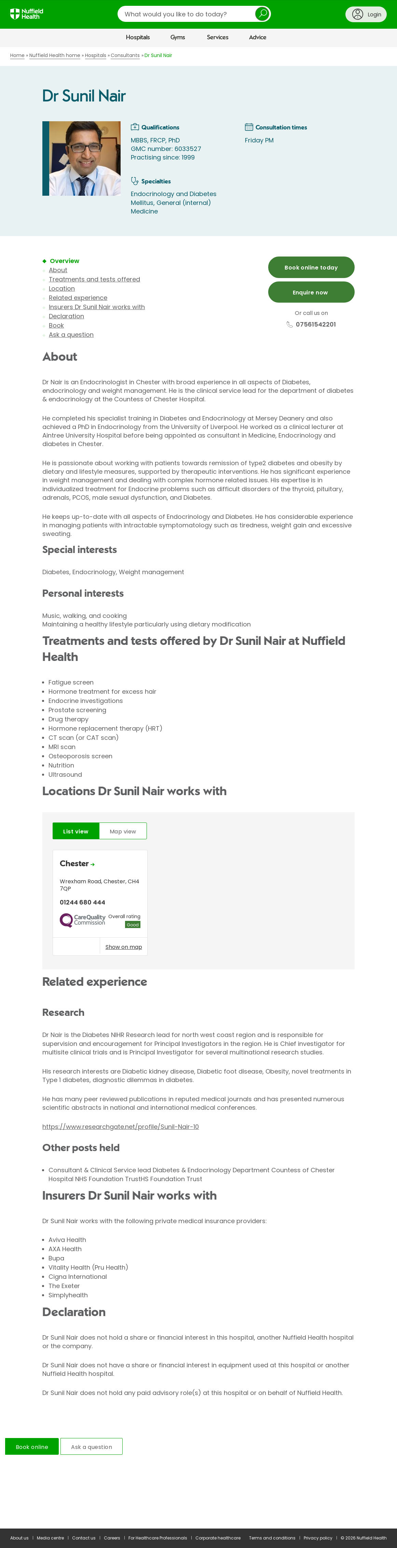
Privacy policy (318, 1538)
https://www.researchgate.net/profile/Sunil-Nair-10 (120, 1126)
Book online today (311, 268)
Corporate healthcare (218, 1538)
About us (19, 1538)
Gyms (177, 37)
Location (62, 288)
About (58, 270)
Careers (112, 1538)
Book (56, 325)
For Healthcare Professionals (157, 1538)
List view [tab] (75, 831)
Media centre (50, 1538)
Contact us (84, 1538)
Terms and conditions (272, 1538)
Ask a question (71, 334)
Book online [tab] (32, 1447)
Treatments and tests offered (94, 279)
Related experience (78, 297)
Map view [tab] (123, 831)
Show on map (124, 947)
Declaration (66, 316)
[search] (194, 14)
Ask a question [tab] (91, 1447)
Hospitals (138, 37)
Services (218, 37)
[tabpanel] (198, 904)
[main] (198, 788)
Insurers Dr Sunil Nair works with (97, 307)
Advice (257, 37)
